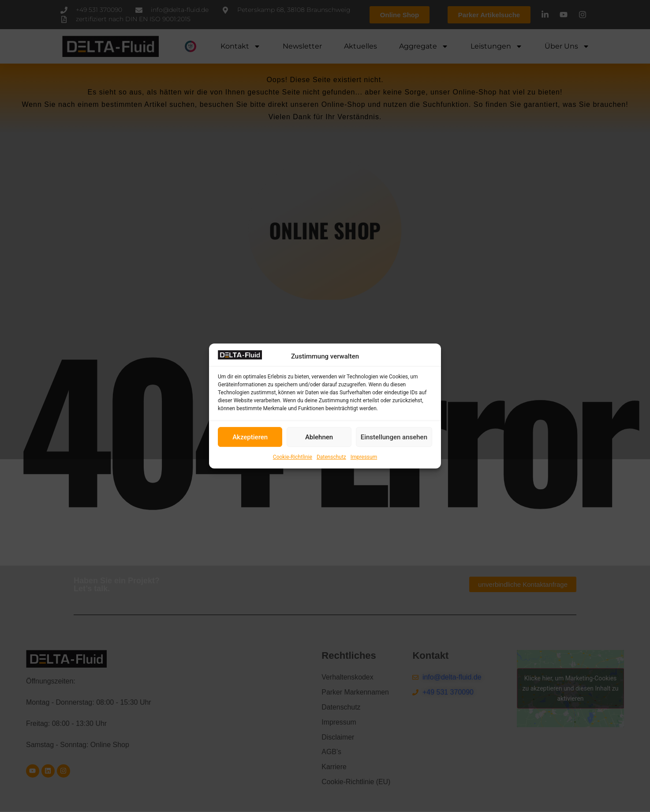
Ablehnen (319, 437)
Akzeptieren (250, 437)
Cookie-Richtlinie (292, 457)
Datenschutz (331, 457)
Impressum (364, 457)
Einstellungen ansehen (394, 437)
